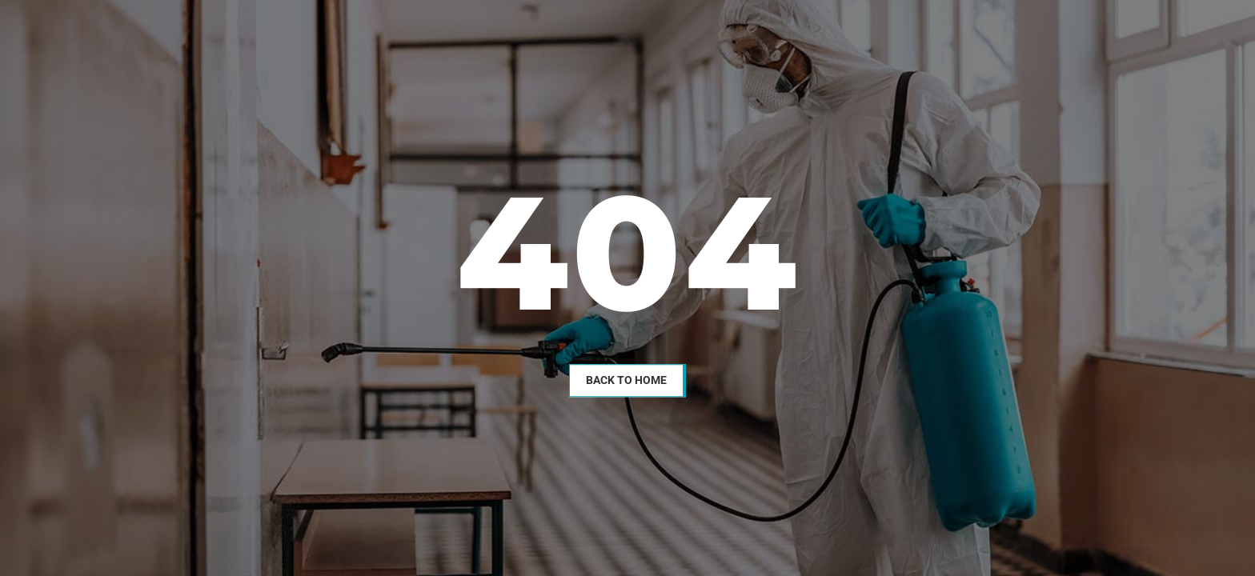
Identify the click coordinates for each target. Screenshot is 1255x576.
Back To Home (626, 380)
